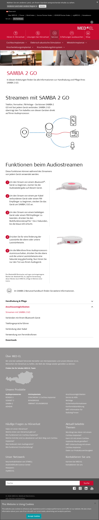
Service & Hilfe (72, 397)
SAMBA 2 (9, 403)
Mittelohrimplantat (77, 42)
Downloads (11, 340)
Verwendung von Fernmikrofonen (21, 334)
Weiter (42, 6)
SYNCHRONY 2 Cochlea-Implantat (41, 397)
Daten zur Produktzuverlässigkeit (79, 450)
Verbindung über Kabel (16, 329)
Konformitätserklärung (75, 406)
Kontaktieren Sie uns (74, 465)
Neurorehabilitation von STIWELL (19, 461)
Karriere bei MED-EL (74, 461)
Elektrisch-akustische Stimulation (46, 42)
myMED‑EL (76, 15)
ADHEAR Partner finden (62, 15)
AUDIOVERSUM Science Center (18, 465)
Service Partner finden (44, 15)
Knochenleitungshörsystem (51, 47)
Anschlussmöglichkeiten (18, 306)
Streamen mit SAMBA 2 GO (18, 312)
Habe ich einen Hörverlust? (17, 429)
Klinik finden (30, 15)
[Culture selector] (22, 6)
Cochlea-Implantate (16, 42)
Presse (22, 15)
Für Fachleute (18, 19)
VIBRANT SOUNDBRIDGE (38, 403)
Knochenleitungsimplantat (19, 47)
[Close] (95, 504)
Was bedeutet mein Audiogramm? (19, 444)
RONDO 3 (9, 397)
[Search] (91, 22)
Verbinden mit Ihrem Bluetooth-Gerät (23, 317)
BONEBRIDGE (33, 400)
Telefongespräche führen (17, 323)
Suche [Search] (86, 483)
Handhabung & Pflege (16, 301)
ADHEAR (9, 406)
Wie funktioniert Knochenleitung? (19, 447)
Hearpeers (10, 468)
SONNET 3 (10, 400)
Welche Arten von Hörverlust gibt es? (21, 432)
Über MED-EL (12, 15)
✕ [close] (97, 2)
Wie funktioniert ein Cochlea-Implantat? (22, 435)
